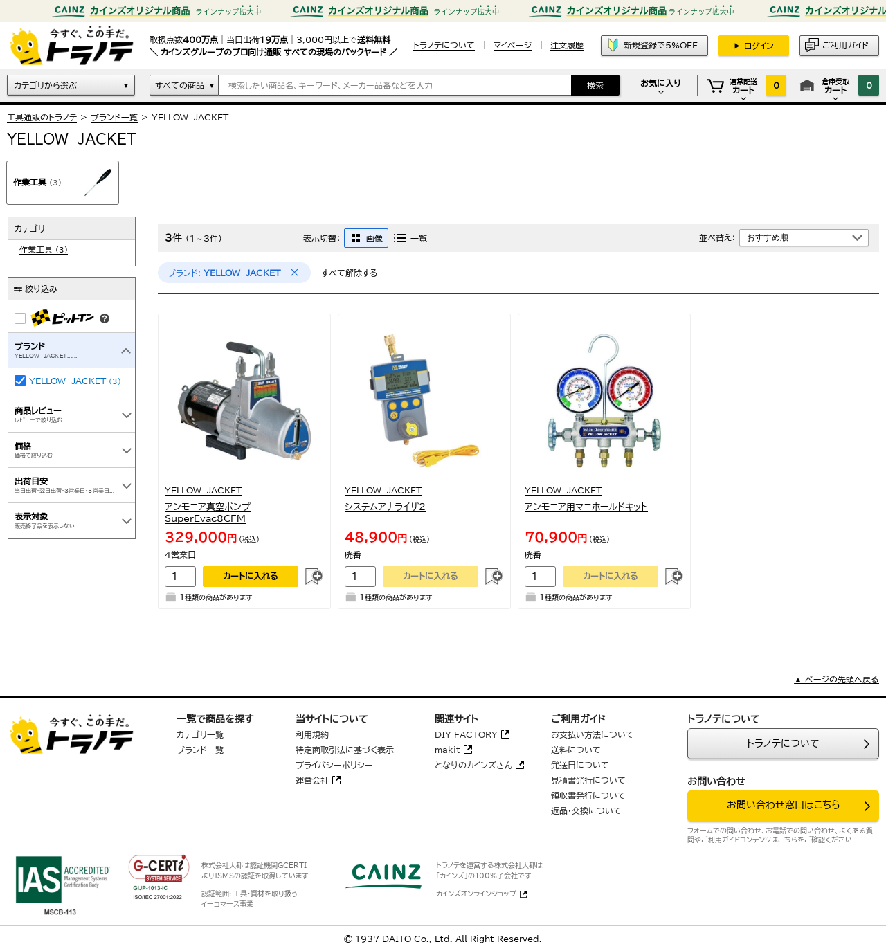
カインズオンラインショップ (476, 893)
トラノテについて (783, 743)
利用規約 (312, 734)
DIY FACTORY (466, 734)
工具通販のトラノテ (42, 117)
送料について (576, 749)
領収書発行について (588, 795)
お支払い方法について (592, 734)
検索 (595, 85)
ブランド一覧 (114, 117)
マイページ (513, 45)
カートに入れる (250, 576)
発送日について (580, 765)
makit (447, 749)
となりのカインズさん (473, 765)
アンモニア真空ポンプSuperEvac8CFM (208, 513)
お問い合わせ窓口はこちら (783, 805)
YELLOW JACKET (67, 381)
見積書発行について (588, 780)
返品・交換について (586, 810)
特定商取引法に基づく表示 (345, 749)
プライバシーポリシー (334, 765)
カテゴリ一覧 (200, 734)
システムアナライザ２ (385, 506)
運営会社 (312, 780)
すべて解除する (349, 273)
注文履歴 (567, 45)
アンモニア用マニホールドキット (586, 506)
